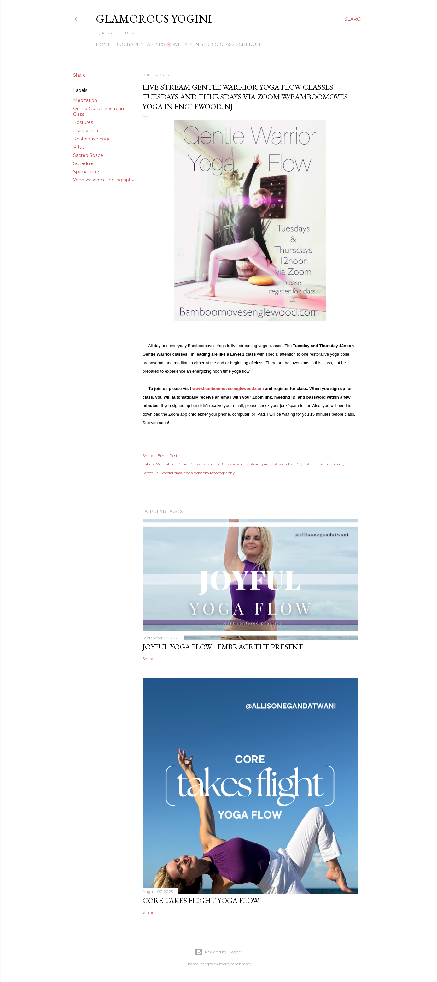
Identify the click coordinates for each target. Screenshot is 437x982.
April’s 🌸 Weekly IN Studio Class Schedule (204, 44)
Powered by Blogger (218, 952)
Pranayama (85, 130)
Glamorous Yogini (154, 18)
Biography (128, 44)
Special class (86, 172)
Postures (83, 122)
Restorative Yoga (92, 139)
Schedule (83, 163)
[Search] (354, 19)
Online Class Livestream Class (204, 464)
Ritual (79, 147)
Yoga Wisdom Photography (103, 180)
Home (103, 44)
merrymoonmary (235, 963)
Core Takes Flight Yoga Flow (201, 900)
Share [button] (79, 75)
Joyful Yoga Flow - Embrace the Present (223, 647)
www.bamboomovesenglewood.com (228, 388)
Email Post (168, 455)
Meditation (85, 100)
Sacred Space (88, 155)
